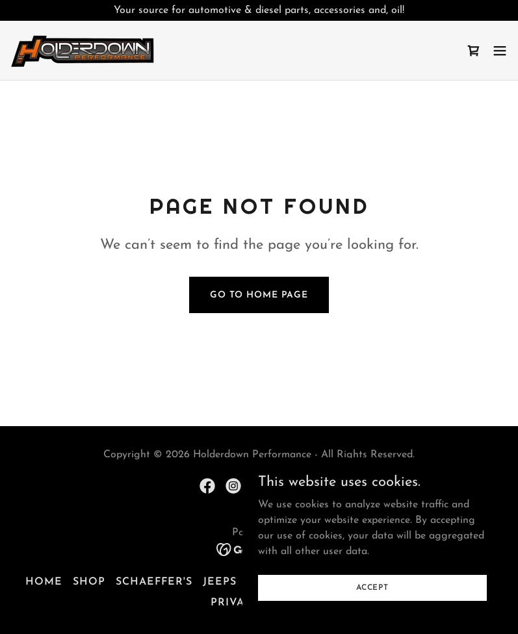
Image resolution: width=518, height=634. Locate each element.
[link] (82, 50)
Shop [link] (89, 582)
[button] (500, 51)
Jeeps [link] (220, 582)
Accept (372, 587)
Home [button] (43, 582)
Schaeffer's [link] (154, 582)
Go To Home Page (259, 295)
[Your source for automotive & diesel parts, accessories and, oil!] (259, 10)
